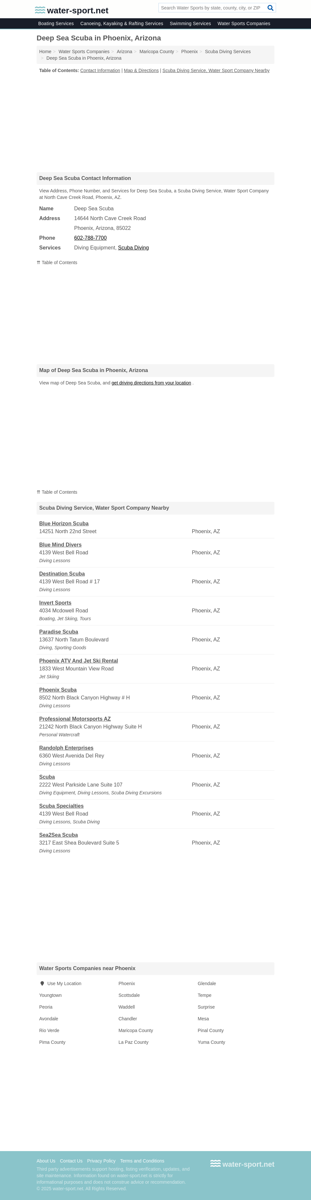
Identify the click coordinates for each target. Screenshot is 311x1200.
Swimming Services (190, 23)
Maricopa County (136, 1030)
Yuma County (211, 1042)
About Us (46, 1160)
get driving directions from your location (151, 382)
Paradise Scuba (58, 632)
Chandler (128, 1018)
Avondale (48, 1018)
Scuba (47, 777)
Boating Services (56, 23)
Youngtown (50, 995)
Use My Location (60, 983)
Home (45, 51)
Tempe (204, 995)
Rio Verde (49, 1030)
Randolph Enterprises (66, 748)
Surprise (206, 1007)
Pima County (52, 1042)
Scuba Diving (133, 247)
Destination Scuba (62, 574)
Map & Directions (141, 70)
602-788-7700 (90, 238)
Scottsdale (129, 995)
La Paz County (134, 1042)
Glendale (207, 983)
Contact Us (71, 1160)
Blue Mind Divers (60, 545)
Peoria (45, 1007)
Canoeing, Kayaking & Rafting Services (121, 23)
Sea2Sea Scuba (58, 835)
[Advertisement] (155, 122)
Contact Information (100, 70)
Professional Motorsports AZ (75, 719)
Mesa (203, 1018)
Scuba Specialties (61, 806)
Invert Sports (55, 603)
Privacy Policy (101, 1160)
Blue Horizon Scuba (64, 523)
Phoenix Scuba (58, 690)
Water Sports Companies (244, 23)
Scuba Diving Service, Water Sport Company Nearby (216, 70)
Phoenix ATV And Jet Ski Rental (78, 661)
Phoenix (127, 983)
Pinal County (210, 1030)
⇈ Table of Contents (57, 262)
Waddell (127, 1007)
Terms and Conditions (142, 1160)
